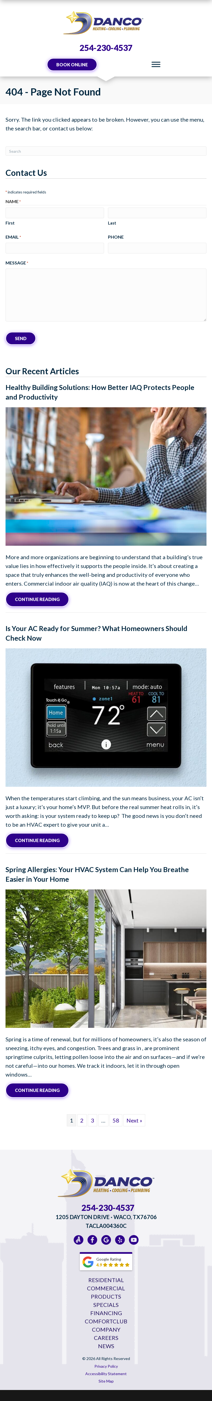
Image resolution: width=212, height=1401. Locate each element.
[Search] (106, 151)
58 (116, 1120)
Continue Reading (42, 599)
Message (17, 263)
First (10, 222)
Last (112, 222)
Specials (106, 1304)
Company (106, 1329)
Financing (106, 1313)
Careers (106, 1337)
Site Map (106, 1381)
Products (106, 1296)
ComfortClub (106, 1321)
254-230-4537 (106, 48)
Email (13, 237)
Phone (116, 236)
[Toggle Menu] (156, 64)
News (106, 1346)
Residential (106, 1280)
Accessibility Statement (106, 1373)
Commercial (106, 1288)
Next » (134, 1120)
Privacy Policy (106, 1366)
